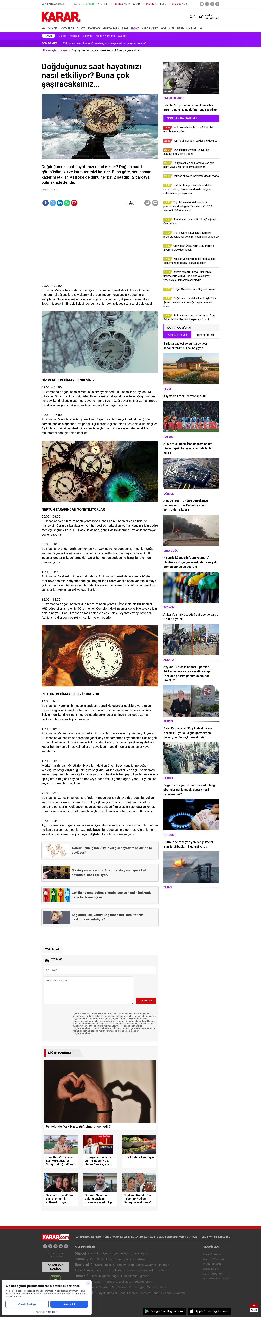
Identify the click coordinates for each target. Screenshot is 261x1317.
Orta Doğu (97, 1259)
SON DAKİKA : (50, 43)
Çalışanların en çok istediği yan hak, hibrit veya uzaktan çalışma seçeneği (105, 43)
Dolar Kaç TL (211, 1269)
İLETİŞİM (96, 1237)
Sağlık (115, 1276)
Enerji (130, 1265)
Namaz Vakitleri (213, 1259)
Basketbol (103, 1270)
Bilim (149, 1282)
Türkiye (124, 1253)
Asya (132, 1259)
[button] (126, 203)
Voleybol (117, 1270)
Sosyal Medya (124, 1282)
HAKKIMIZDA (82, 1237)
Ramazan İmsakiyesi (216, 1278)
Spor (125, 28)
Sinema (123, 1287)
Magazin (75, 35)
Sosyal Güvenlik (146, 1265)
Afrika (141, 1259)
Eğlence (87, 35)
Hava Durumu (212, 1254)
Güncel (53, 28)
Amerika (111, 1259)
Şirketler (163, 1265)
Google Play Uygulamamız (168, 1311)
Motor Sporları (146, 1270)
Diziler (62, 35)
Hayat (135, 28)
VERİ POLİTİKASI (188, 1237)
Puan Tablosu (212, 1264)
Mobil (97, 1282)
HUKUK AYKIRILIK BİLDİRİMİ (215, 1237)
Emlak (108, 1265)
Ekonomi (94, 28)
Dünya (81, 28)
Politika (95, 1253)
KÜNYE (107, 1237)
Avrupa (123, 1259)
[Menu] (200, 28)
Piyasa (98, 1265)
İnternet (108, 1282)
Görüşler (168, 28)
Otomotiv (119, 1265)
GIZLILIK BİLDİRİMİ (167, 1237)
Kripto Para (111, 28)
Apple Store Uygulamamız (212, 1311)
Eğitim (144, 1253)
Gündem (104, 1287)
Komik (133, 1287)
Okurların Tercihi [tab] (177, 334)
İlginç (142, 1287)
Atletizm (130, 1270)
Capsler (112, 1293)
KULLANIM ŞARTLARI (143, 1237)
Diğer (161, 1270)
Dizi (114, 1287)
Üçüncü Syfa (110, 1253)
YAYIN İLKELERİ (121, 1237)
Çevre (135, 1253)
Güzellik (122, 35)
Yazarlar (67, 28)
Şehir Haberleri (213, 1274)
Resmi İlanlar (187, 28)
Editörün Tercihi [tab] (205, 334)
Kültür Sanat (129, 1276)
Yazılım (139, 1282)
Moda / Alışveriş (105, 35)
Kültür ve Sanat (150, 1293)
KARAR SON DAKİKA (55, 1267)
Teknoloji (153, 1287)
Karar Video (150, 28)
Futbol (91, 1270)
